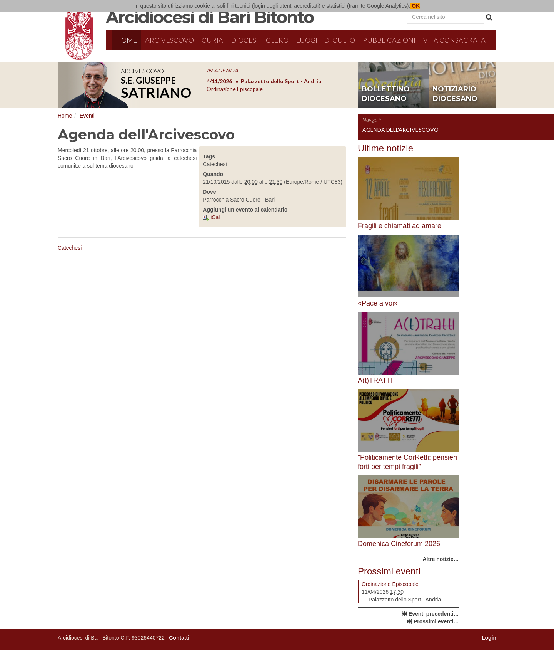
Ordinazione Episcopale (390, 584)
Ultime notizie (385, 148)
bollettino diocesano (386, 94)
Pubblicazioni (389, 40)
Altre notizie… (440, 559)
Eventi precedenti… (434, 614)
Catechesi (70, 248)
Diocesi (244, 40)
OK (415, 6)
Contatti (179, 638)
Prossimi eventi (389, 571)
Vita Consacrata (454, 40)
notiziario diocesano (454, 94)
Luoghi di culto (325, 40)
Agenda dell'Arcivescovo (400, 129)
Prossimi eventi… (436, 621)
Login (489, 638)
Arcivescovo (169, 40)
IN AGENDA (222, 70)
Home (126, 40)
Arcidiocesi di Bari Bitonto (210, 17)
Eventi (87, 116)
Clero (277, 40)
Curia (212, 40)
